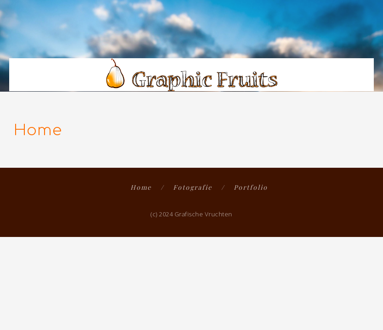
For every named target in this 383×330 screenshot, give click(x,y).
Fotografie (192, 187)
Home (141, 187)
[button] (365, 42)
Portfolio (251, 187)
